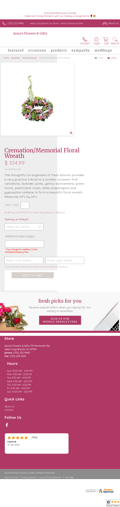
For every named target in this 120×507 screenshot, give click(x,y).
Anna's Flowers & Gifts (30, 33)
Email (112, 58)
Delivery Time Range (72, 170)
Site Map (69, 384)
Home (6, 58)
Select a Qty (69, 133)
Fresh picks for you (60, 248)
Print (99, 58)
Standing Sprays (29, 58)
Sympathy (15, 58)
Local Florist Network (50, 384)
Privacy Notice (29, 384)
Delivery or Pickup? (74, 150)
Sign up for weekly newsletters (60, 263)
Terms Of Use (11, 384)
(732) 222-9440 (15, 23)
